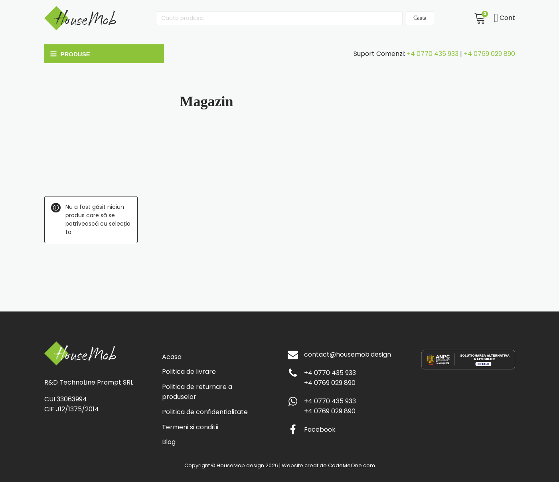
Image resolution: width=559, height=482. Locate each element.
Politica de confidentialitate (205, 412)
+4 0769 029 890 (489, 53)
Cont (504, 18)
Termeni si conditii (190, 427)
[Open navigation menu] (102, 53)
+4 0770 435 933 (432, 53)
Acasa (172, 356)
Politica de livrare (189, 371)
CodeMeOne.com (351, 465)
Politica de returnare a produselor (197, 392)
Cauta (420, 18)
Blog (169, 441)
